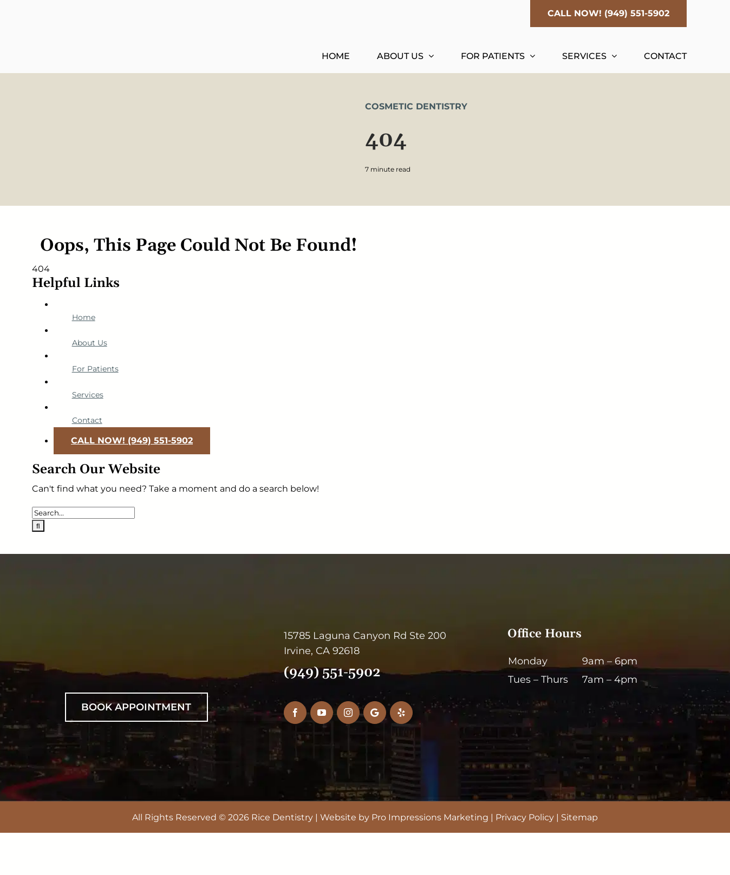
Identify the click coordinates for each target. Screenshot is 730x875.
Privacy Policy (525, 817)
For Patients (95, 369)
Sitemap (579, 817)
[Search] (38, 526)
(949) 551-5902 (332, 672)
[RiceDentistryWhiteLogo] (150, 632)
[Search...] (83, 513)
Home (83, 317)
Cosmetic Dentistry (416, 106)
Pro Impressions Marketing (429, 817)
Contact (87, 420)
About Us (89, 343)
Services (87, 395)
